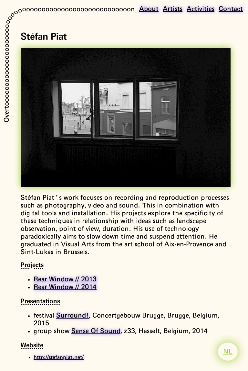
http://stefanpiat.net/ (59, 357)
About (149, 9)
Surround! (72, 315)
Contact (231, 9)
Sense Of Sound (95, 331)
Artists (172, 9)
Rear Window (65, 279)
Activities (200, 9)
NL (227, 351)
